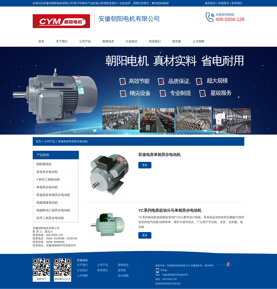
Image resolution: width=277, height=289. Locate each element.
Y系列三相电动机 (48, 179)
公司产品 (85, 41)
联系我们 (237, 3)
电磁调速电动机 (47, 202)
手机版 (163, 270)
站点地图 (123, 275)
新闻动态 (108, 41)
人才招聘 (198, 41)
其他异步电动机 (47, 171)
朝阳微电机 (44, 164)
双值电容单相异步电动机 (73, 141)
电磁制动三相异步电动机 (53, 210)
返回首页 (210, 3)
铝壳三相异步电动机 (50, 218)
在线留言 (223, 3)
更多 (145, 165)
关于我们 (62, 41)
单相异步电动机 (47, 187)
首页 (41, 41)
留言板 (176, 41)
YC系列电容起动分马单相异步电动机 (169, 210)
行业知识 (131, 41)
